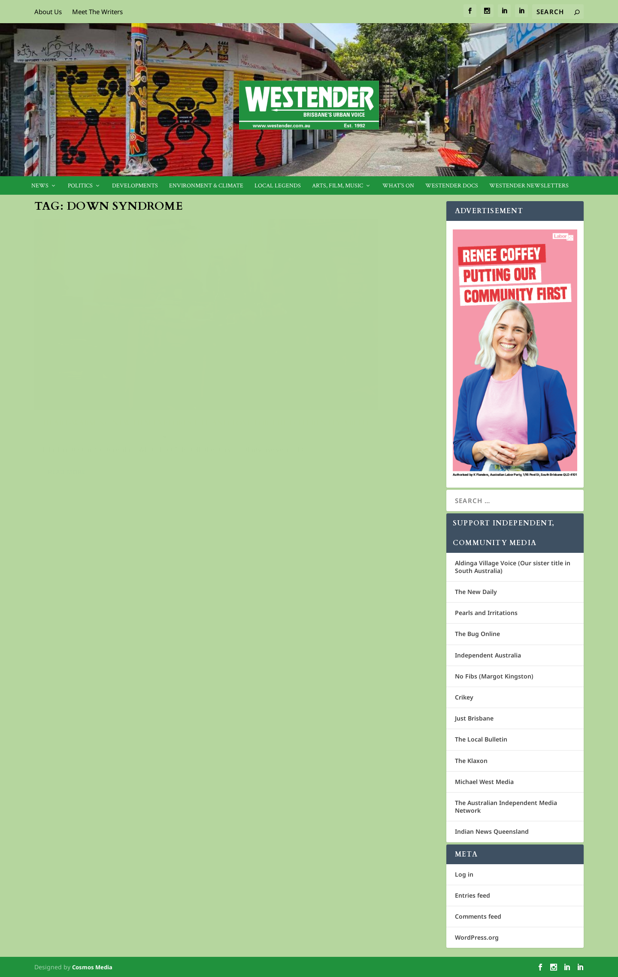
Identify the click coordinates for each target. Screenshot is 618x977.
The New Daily (476, 592)
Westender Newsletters (529, 186)
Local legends (277, 186)
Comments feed (478, 916)
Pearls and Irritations (486, 613)
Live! (147, 373)
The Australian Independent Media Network (506, 806)
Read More (66, 418)
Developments (135, 186)
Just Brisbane (474, 718)
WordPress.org (477, 937)
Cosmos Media (92, 967)
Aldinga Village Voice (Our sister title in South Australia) (512, 567)
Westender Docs (451, 186)
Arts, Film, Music (337, 186)
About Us (48, 11)
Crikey (464, 697)
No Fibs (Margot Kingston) (494, 676)
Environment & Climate (206, 186)
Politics (80, 186)
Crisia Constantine (72, 373)
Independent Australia (488, 655)
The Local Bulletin (481, 739)
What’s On (398, 186)
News (39, 186)
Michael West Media (484, 782)
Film (134, 373)
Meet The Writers (97, 11)
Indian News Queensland (492, 831)
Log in (464, 874)
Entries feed (472, 895)
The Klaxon (471, 761)
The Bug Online (477, 634)
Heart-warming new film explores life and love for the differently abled (126, 355)
